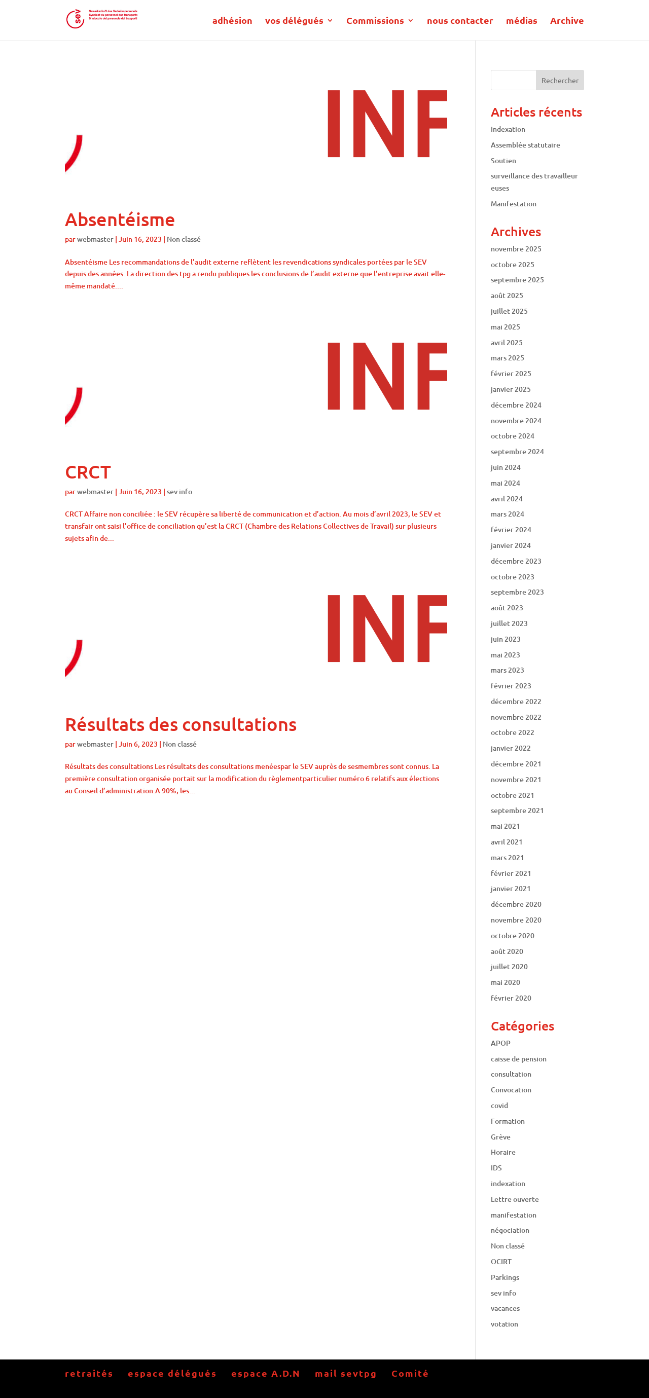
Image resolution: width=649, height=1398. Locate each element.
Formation (508, 1121)
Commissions (375, 21)
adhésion (232, 21)
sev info (179, 491)
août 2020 (507, 951)
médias (521, 21)
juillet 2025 (509, 311)
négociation (510, 1230)
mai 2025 (505, 327)
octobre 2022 (512, 732)
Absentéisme (120, 219)
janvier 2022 (511, 748)
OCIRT (501, 1261)
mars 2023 (507, 670)
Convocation (511, 1089)
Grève (501, 1137)
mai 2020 (505, 982)
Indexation (508, 129)
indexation (508, 1183)
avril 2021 (507, 842)
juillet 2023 (509, 623)
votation (504, 1324)
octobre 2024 (512, 435)
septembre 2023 (517, 592)
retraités (89, 1373)
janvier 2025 (511, 389)
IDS (496, 1167)
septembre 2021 (517, 810)
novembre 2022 (516, 717)
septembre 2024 (517, 451)
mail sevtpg (346, 1373)
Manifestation (513, 203)
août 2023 (507, 607)
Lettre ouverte (515, 1199)
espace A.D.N (266, 1373)
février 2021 (511, 873)
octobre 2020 (512, 935)
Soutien (503, 160)
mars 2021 (507, 857)
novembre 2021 (516, 779)
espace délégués (172, 1373)
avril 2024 (507, 498)
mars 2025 (507, 357)
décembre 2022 (516, 701)
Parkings (505, 1277)
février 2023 (511, 685)
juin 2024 (506, 467)
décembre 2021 (516, 763)
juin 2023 (506, 639)
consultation (511, 1074)
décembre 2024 (516, 405)
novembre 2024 (516, 420)
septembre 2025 (517, 279)
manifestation (513, 1215)
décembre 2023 (516, 561)
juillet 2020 (509, 966)
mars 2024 (507, 514)
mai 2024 (505, 483)
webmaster (95, 239)
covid (499, 1105)
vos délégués (294, 21)
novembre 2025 (516, 248)
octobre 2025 (512, 264)
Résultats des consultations (181, 724)
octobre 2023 (512, 576)
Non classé (184, 239)
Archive (567, 21)
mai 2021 (505, 826)
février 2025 (511, 373)
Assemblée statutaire (525, 145)
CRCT (88, 471)
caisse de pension (519, 1058)
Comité (410, 1373)
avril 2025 (507, 342)
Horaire (503, 1152)
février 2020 (511, 998)
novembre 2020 (516, 920)
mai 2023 (505, 654)
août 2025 (507, 295)
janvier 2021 (511, 888)
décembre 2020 (516, 904)
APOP (501, 1043)
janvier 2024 (511, 545)
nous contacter (460, 21)
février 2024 (511, 529)
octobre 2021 (512, 795)
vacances (505, 1308)
